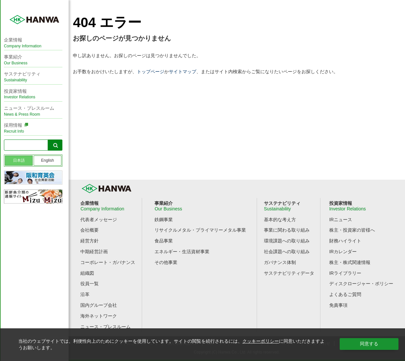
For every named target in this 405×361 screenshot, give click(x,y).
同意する (369, 343)
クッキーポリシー (260, 341)
